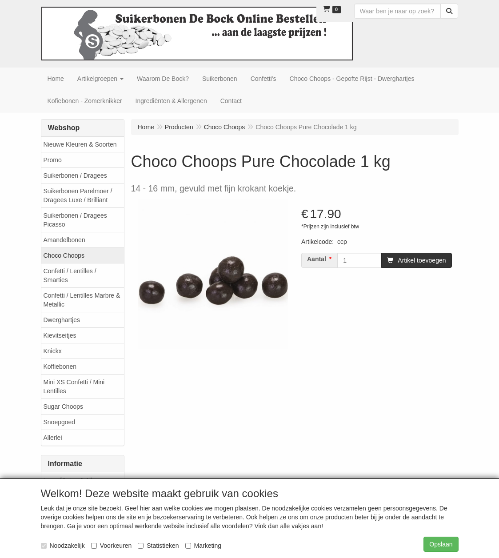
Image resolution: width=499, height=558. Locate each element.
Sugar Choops (64, 406)
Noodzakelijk (63, 545)
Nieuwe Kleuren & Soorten (80, 144)
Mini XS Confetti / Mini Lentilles (74, 387)
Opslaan (440, 544)
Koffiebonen (60, 366)
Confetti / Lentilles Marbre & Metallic (82, 300)
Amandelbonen (64, 239)
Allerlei (53, 437)
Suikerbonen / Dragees (75, 175)
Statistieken (158, 545)
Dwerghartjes (62, 319)
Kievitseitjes (60, 335)
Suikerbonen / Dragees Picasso (75, 220)
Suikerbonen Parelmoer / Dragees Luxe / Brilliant (78, 195)
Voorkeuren (111, 545)
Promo (53, 159)
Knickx (53, 351)
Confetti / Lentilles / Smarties (70, 275)
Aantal (316, 259)
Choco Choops (64, 255)
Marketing (203, 545)
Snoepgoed (60, 422)
